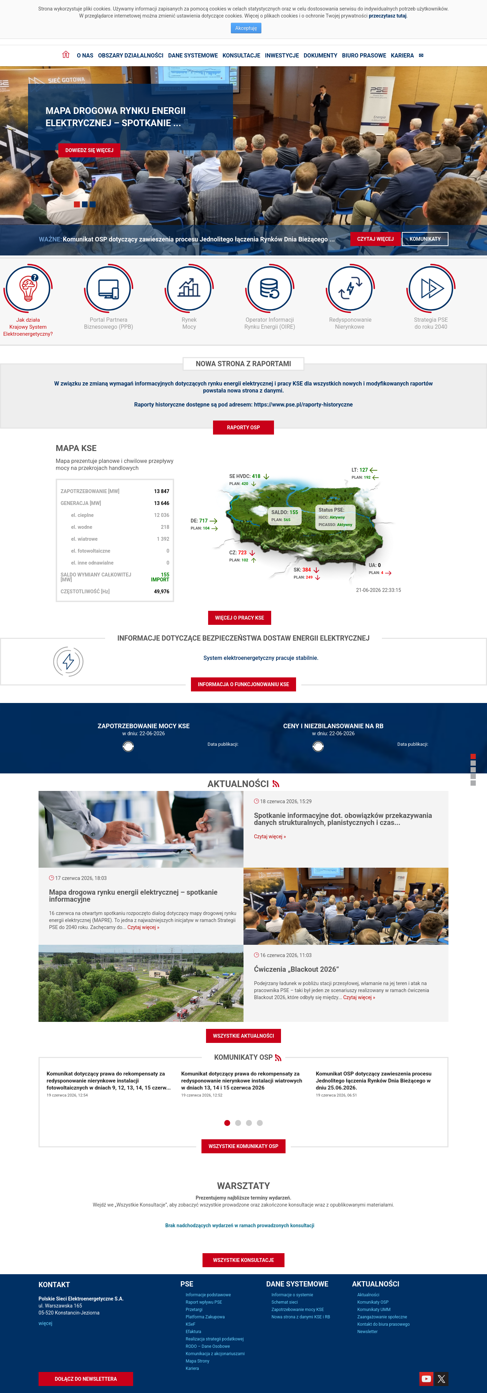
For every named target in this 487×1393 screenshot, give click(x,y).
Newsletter (367, 1331)
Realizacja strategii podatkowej (215, 1339)
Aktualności (368, 1294)
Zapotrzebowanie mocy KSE (298, 1309)
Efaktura (193, 1331)
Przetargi (194, 1309)
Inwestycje (282, 55)
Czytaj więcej (375, 239)
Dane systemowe (193, 55)
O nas (85, 55)
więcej (45, 1323)
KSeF (191, 1324)
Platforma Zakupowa (205, 1317)
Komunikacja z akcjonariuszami (215, 1353)
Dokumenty (320, 55)
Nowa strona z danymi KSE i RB (301, 1317)
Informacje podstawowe (208, 1294)
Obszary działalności (131, 55)
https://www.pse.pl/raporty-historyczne (303, 404)
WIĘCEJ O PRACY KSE (239, 618)
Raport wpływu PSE (204, 1302)
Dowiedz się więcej (90, 150)
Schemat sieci (285, 1302)
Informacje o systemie (292, 1294)
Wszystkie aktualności (243, 1036)
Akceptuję (246, 28)
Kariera (402, 55)
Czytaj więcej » (270, 836)
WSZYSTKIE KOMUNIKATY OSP (243, 1146)
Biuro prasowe (364, 55)
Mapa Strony (197, 1361)
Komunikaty (425, 239)
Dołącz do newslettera (86, 1379)
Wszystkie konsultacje (243, 1260)
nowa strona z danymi (254, 390)
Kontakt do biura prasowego (383, 1324)
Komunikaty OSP (373, 1302)
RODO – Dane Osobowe (208, 1346)
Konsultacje (241, 55)
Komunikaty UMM (374, 1309)
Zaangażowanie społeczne (382, 1317)
